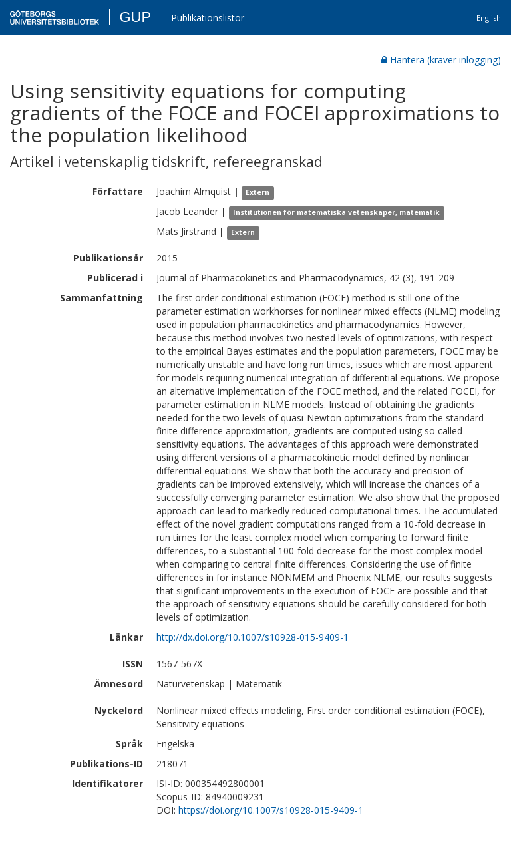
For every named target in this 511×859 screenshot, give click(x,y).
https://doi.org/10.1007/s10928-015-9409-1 (270, 810)
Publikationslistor (207, 17)
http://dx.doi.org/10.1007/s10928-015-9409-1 (252, 637)
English (488, 18)
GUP (135, 17)
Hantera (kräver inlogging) (441, 59)
